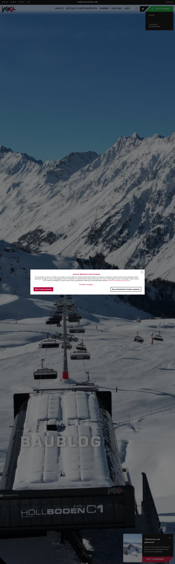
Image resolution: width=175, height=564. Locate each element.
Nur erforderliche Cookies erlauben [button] (126, 289)
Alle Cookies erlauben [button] (43, 289)
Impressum (126, 280)
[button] (86, 284)
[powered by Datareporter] (142, 273)
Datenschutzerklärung (115, 280)
